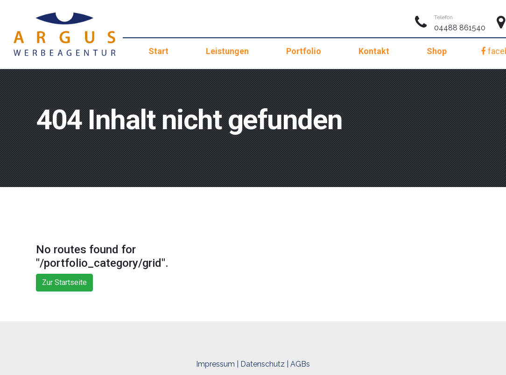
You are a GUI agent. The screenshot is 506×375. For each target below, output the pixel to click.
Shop (437, 51)
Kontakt (373, 51)
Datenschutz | (264, 364)
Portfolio (303, 51)
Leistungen (227, 51)
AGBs (300, 364)
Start (158, 51)
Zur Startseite (64, 282)
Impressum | (217, 364)
